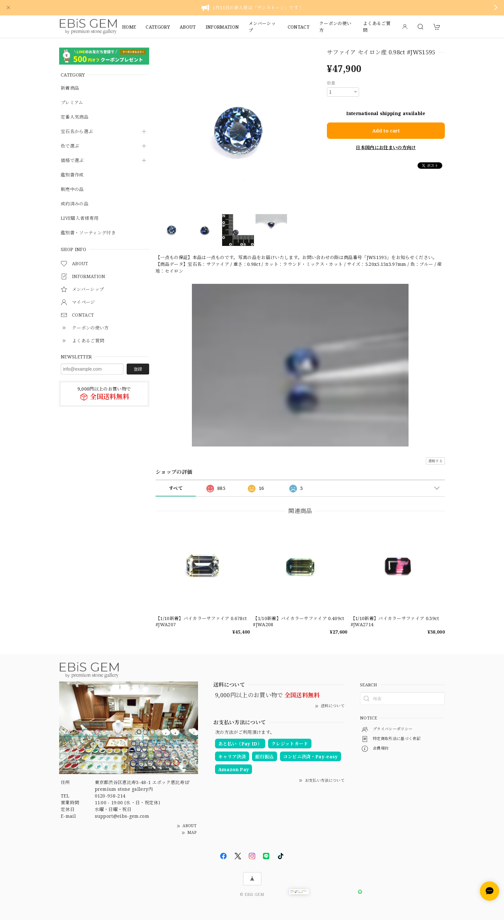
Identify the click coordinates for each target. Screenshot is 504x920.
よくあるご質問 (377, 26)
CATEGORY (158, 27)
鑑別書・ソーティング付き (88, 233)
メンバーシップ (262, 26)
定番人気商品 (74, 117)
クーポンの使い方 (335, 26)
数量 (331, 83)
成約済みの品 (74, 204)
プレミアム (72, 102)
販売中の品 (72, 189)
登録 (138, 369)
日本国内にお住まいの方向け (386, 147)
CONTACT (299, 27)
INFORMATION (222, 27)
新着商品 (70, 88)
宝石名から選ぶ (77, 131)
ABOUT (188, 27)
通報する (435, 460)
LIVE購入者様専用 (79, 218)
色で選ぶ (70, 146)
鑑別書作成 (72, 175)
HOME (129, 27)
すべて (176, 488)
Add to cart (386, 130)
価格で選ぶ (72, 160)
